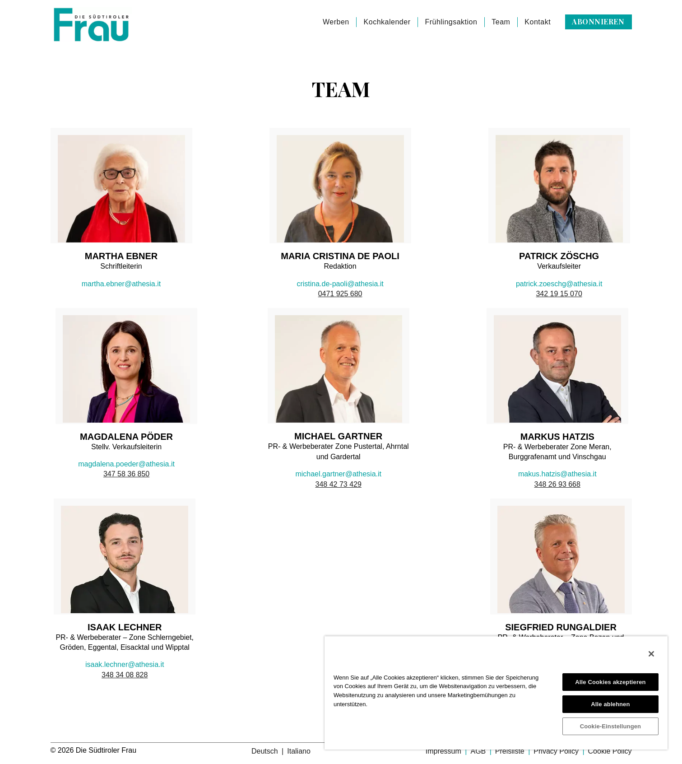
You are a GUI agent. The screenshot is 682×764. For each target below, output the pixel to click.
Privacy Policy (557, 751)
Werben (336, 22)
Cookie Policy (610, 751)
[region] (496, 693)
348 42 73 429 (338, 484)
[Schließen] (651, 654)
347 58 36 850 (126, 474)
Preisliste (510, 751)
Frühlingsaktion (451, 22)
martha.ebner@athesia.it (121, 284)
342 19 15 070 (559, 294)
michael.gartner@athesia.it (338, 474)
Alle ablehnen (610, 704)
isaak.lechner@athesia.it (124, 664)
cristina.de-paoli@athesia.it (340, 284)
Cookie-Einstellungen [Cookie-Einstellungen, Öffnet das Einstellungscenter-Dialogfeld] (610, 726)
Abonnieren (598, 21)
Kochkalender (387, 22)
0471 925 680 (340, 294)
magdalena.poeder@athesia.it (126, 464)
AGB (478, 751)
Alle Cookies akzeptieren (610, 682)
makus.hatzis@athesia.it (557, 474)
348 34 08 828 (125, 675)
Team (501, 22)
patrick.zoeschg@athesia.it (559, 284)
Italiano (299, 751)
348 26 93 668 (557, 484)
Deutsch (265, 751)
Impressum (445, 751)
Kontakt (537, 22)
